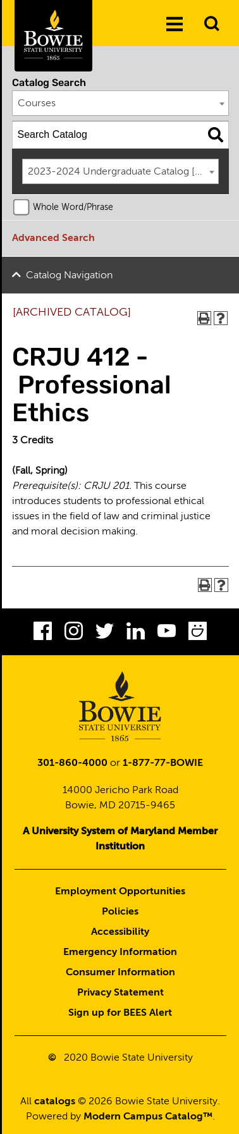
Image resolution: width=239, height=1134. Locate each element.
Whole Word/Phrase (73, 207)
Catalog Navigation (69, 276)
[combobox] (121, 103)
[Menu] (174, 24)
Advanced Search (53, 238)
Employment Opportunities (120, 892)
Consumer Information (120, 973)
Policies (120, 912)
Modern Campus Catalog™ (147, 1117)
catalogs (54, 1102)
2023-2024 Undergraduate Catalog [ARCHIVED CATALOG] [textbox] (123, 172)
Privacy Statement (120, 993)
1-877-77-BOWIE (163, 763)
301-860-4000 (72, 763)
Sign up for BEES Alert (120, 1013)
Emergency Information (120, 952)
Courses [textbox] (37, 104)
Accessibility (120, 932)
